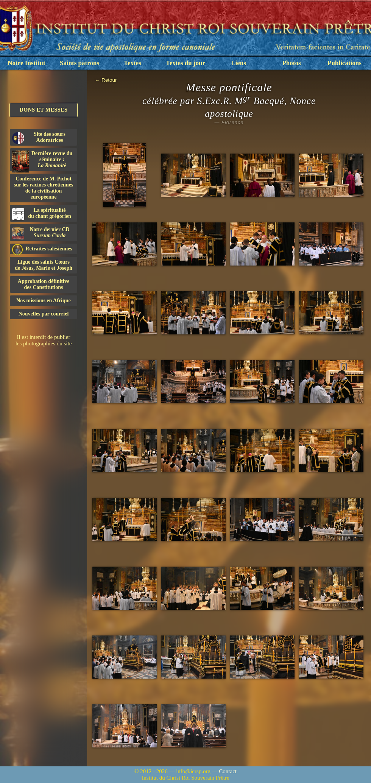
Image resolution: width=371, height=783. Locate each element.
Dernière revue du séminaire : (42, 161)
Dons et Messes (44, 110)
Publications (344, 63)
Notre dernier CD (41, 233)
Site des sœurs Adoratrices (38, 137)
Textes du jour (185, 63)
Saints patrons (79, 63)
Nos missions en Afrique (43, 300)
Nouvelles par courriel (44, 314)
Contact (228, 771)
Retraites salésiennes (42, 249)
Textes (132, 63)
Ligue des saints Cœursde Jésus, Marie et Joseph (43, 265)
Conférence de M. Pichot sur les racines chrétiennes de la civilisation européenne (43, 188)
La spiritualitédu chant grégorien (41, 213)
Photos (291, 63)
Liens (238, 63)
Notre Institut (26, 63)
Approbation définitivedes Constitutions (43, 284)
